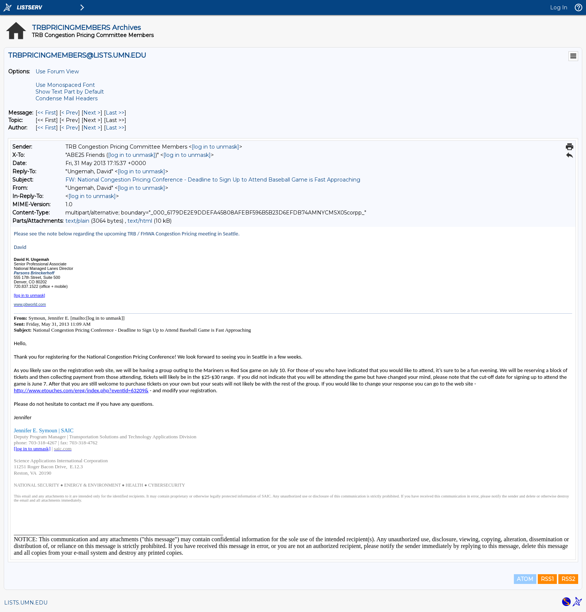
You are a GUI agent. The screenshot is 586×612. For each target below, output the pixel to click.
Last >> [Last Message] (115, 112)
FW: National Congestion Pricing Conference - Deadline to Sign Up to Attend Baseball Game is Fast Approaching (212, 179)
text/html (139, 220)
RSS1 (547, 579)
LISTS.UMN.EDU (25, 602)
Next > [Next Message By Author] (92, 127)
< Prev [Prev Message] (69, 112)
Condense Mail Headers (67, 98)
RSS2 (568, 579)
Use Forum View (57, 71)
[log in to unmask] (215, 146)
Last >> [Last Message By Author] (115, 127)
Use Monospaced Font (65, 85)
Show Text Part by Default (70, 91)
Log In (558, 7)
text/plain (77, 220)
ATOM (525, 579)
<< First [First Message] (46, 112)
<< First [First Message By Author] (46, 127)
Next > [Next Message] (92, 112)
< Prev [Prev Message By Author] (69, 127)
